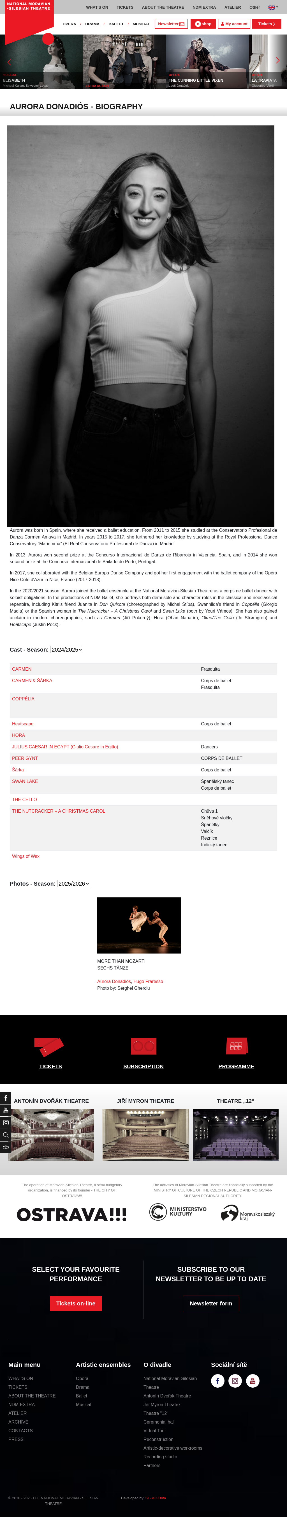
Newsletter (171, 24)
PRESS (16, 1439)
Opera (82, 1378)
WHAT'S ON (20, 1378)
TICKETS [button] (125, 7)
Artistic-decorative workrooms (173, 1448)
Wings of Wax (26, 856)
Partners (152, 1465)
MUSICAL (141, 24)
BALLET (116, 24)
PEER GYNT (25, 758)
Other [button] (254, 7)
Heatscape (23, 723)
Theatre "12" (156, 1413)
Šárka (18, 769)
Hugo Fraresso (148, 981)
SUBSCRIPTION (143, 1066)
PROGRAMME (236, 1066)
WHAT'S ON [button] (97, 7)
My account (234, 24)
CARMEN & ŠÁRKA (32, 680)
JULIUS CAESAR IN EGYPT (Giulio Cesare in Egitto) (65, 746)
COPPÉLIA (23, 698)
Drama (82, 1387)
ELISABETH (93, 80)
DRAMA (92, 24)
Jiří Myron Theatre (162, 1404)
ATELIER (17, 1413)
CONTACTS (20, 1430)
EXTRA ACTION (176, 86)
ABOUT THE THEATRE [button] (163, 7)
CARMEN (21, 669)
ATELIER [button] (232, 7)
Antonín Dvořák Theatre (167, 1396)
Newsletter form (211, 1303)
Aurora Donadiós (114, 981)
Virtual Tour (155, 1430)
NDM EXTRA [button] (204, 7)
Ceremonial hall (159, 1422)
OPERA (69, 24)
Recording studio (160, 1456)
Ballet (81, 1396)
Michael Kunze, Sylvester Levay (104, 85)
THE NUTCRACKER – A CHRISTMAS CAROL (58, 811)
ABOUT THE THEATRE (32, 1396)
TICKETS (50, 1066)
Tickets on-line (76, 1303)
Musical (83, 1404)
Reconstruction (158, 1439)
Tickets (266, 24)
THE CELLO (24, 799)
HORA (18, 735)
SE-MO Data (155, 1498)
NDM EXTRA (21, 1404)
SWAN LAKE (25, 781)
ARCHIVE (18, 1422)
